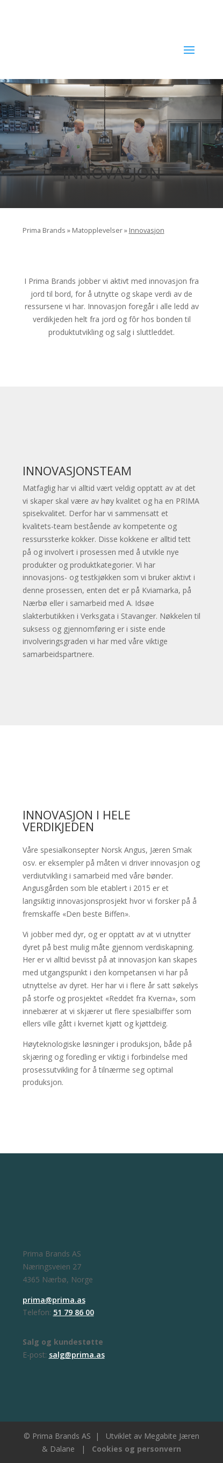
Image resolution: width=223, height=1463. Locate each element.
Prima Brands (44, 230)
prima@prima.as (54, 1300)
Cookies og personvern (136, 1449)
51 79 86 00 (73, 1312)
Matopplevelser (97, 230)
